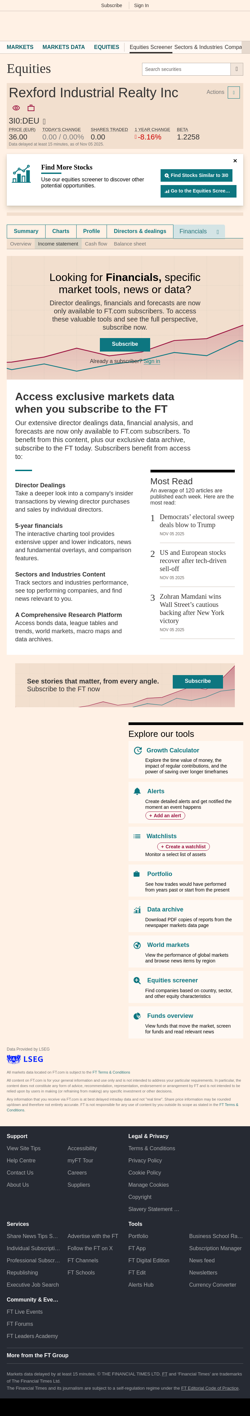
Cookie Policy (145, 1173)
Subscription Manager (215, 1248)
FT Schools (81, 1273)
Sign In (141, 5)
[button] (10, 26)
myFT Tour (80, 1160)
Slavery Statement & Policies (156, 1209)
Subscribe (111, 5)
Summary (26, 231)
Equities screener (172, 980)
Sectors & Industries (198, 47)
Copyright (140, 1197)
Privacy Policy (145, 1160)
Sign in (152, 361)
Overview (20, 244)
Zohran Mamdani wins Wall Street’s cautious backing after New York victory (192, 608)
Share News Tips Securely (34, 1236)
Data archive (165, 909)
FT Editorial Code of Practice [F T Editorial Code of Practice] (210, 1388)
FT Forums (20, 1324)
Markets (20, 47)
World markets (168, 945)
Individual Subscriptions (34, 1248)
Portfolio (159, 874)
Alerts (156, 791)
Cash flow (96, 244)
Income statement (58, 244)
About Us (18, 1185)
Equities (106, 47)
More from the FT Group (37, 1355)
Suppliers (78, 1185)
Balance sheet (130, 244)
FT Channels (82, 1260)
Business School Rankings (216, 1236)
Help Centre (21, 1160)
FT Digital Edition (149, 1260)
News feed (202, 1260)
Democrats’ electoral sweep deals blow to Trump (197, 521)
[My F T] (235, 26)
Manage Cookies (149, 1185)
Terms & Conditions (152, 1148)
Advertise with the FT (92, 1236)
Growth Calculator (173, 750)
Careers (77, 1173)
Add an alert (167, 815)
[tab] (26, 231)
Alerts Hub (141, 1285)
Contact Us (20, 1173)
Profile (91, 231)
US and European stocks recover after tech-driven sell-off (193, 560)
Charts (61, 231)
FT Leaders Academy (32, 1336)
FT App (137, 1248)
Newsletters (203, 1273)
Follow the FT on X (90, 1248)
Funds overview (170, 1015)
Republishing (22, 1273)
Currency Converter (213, 1285)
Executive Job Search (33, 1285)
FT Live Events (25, 1312)
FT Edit (137, 1273)
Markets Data (64, 47)
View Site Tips (23, 1148)
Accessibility (82, 1148)
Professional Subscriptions (34, 1260)
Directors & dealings (140, 231)
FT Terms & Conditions (111, 1072)
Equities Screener (151, 47)
